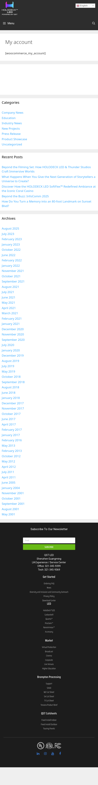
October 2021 (11, 276)
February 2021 (12, 318)
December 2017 (13, 403)
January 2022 (11, 266)
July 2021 (8, 292)
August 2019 (10, 361)
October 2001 (11, 498)
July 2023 (8, 234)
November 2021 (13, 271)
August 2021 (10, 287)
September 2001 (13, 504)
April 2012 (9, 467)
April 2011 (9, 477)
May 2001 (8, 514)
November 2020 (13, 334)
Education (8, 118)
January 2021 (11, 324)
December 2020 (13, 329)
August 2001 (10, 509)
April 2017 (9, 424)
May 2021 (8, 303)
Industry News (12, 123)
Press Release (11, 134)
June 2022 (8, 255)
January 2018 (11, 398)
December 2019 (13, 355)
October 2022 (11, 250)
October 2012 (11, 456)
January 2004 (11, 488)
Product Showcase (14, 139)
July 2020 (8, 345)
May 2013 (8, 446)
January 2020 (11, 350)
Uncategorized (12, 144)
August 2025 (10, 228)
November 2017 (13, 408)
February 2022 (12, 260)
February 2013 (12, 451)
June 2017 (8, 419)
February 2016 (12, 440)
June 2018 (8, 393)
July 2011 (8, 472)
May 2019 (8, 371)
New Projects (11, 128)
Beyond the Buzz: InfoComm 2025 (25, 196)
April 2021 (9, 308)
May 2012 (8, 461)
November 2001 (13, 493)
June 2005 (8, 482)
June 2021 (8, 297)
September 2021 (13, 281)
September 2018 (13, 382)
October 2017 (11, 414)
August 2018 (10, 387)
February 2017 (12, 430)
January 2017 (11, 435)
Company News (12, 113)
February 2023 (12, 239)
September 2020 (13, 340)
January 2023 (11, 244)
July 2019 (8, 366)
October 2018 (11, 377)
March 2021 (10, 313)
